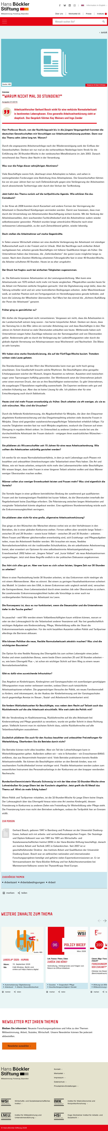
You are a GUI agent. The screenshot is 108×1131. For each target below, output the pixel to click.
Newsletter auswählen (18, 1045)
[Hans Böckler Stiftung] (15, 1078)
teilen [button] (22, 893)
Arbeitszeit (10, 882)
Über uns (59, 14)
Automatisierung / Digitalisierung (17, 985)
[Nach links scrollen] (99, 921)
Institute (100, 14)
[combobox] (76, 22)
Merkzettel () (74, 14)
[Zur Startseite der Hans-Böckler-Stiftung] (15, 13)
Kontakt (57, 1069)
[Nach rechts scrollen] (105, 921)
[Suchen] (103, 22)
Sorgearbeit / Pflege (66, 985)
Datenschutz (59, 1082)
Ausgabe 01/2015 (9, 102)
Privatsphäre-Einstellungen (65, 1086)
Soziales (52, 985)
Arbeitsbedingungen (32, 882)
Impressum (59, 1078)
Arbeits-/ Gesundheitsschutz (27, 987)
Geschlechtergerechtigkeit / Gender (62, 987)
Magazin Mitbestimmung (96, 85)
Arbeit (51, 882)
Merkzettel (58, 1073)
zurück (104, 32)
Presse (88, 14)
